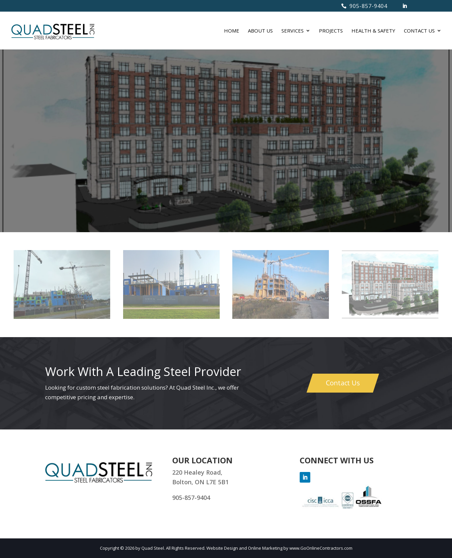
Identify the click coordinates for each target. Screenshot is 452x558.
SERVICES (292, 31)
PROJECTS (331, 31)
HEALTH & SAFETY (373, 31)
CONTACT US (419, 31)
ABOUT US (260, 31)
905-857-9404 (368, 6)
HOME (231, 31)
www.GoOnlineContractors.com (320, 548)
